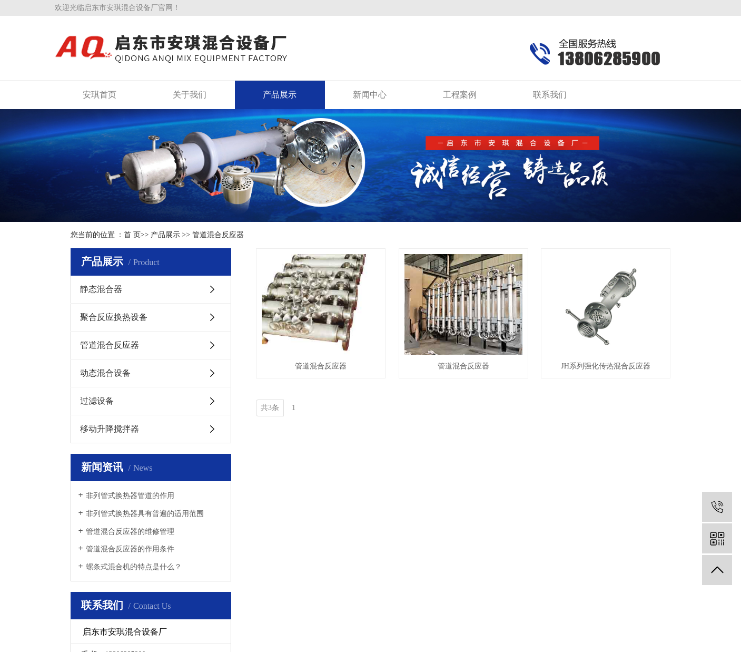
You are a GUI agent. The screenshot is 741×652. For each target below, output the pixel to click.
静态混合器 (101, 289)
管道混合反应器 (218, 235)
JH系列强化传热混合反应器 (605, 366)
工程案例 (460, 94)
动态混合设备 (105, 372)
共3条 (270, 408)
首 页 (132, 235)
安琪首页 (99, 94)
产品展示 (280, 94)
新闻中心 (370, 94)
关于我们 (189, 94)
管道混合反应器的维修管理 (130, 532)
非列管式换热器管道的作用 (130, 496)
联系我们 (550, 94)
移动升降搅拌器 (109, 428)
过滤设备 (97, 400)
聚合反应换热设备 (113, 317)
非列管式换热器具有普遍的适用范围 (145, 514)
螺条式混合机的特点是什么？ (134, 567)
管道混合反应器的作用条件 (130, 549)
